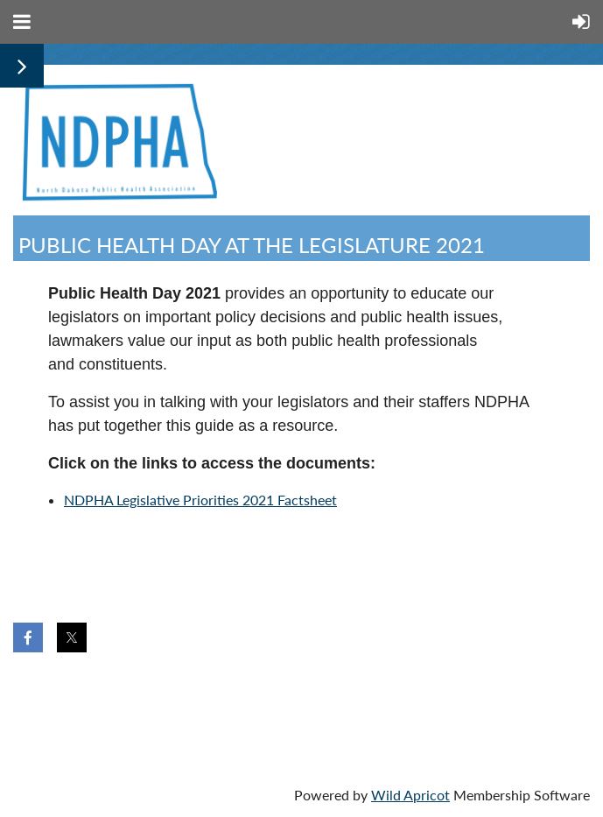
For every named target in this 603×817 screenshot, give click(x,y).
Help (281, 697)
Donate (206, 697)
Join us (120, 697)
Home (41, 697)
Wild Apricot (410, 794)
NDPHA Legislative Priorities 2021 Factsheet (200, 499)
